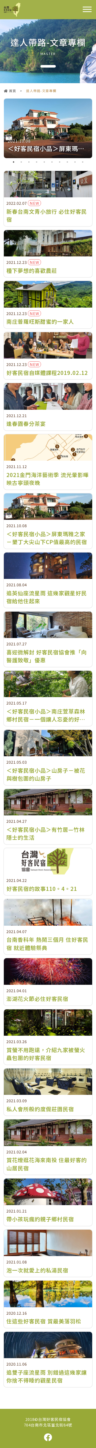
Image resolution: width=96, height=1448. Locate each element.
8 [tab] (67, 162)
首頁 (10, 90)
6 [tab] (52, 162)
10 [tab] (82, 162)
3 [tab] (28, 162)
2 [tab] (21, 162)
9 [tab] (75, 162)
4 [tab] (36, 162)
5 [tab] (44, 162)
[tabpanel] (48, 128)
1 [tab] (13, 162)
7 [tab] (59, 162)
